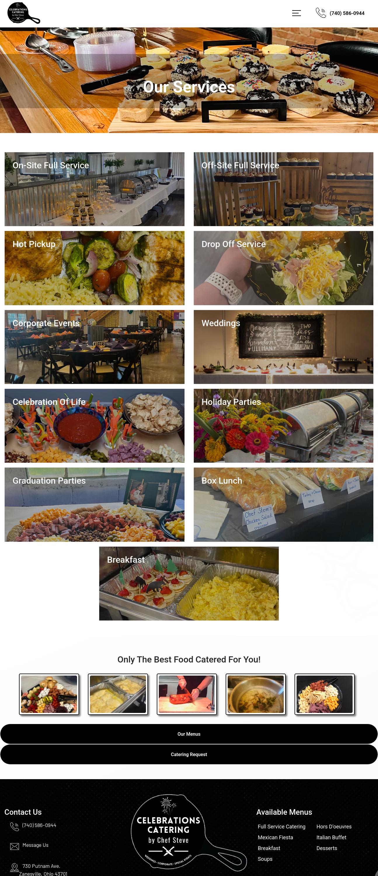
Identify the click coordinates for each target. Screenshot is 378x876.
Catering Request (189, 754)
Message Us (35, 845)
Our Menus (188, 734)
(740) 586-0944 (340, 13)
